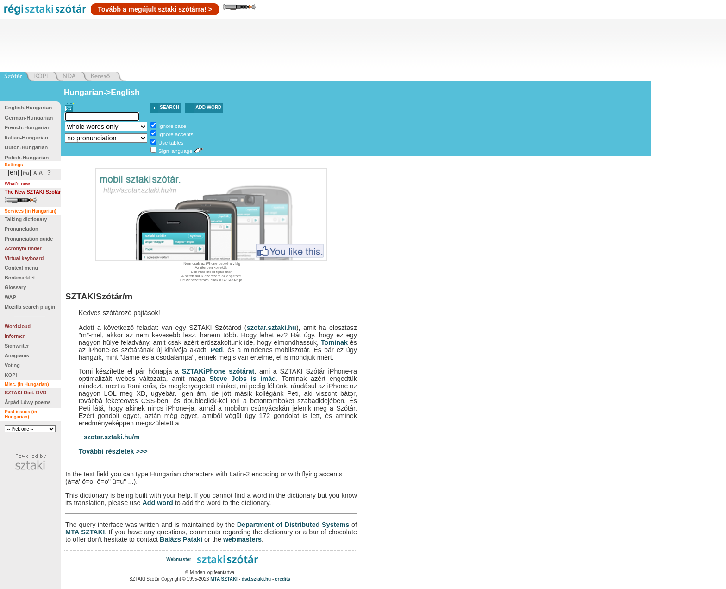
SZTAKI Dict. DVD (25, 392)
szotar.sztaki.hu (271, 327)
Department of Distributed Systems (293, 524)
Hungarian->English (102, 92)
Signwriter (17, 345)
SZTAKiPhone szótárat (218, 371)
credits (282, 579)
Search (169, 107)
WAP (10, 297)
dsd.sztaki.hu (256, 579)
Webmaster (178, 559)
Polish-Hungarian (27, 157)
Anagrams (17, 355)
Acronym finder (23, 248)
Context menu (21, 268)
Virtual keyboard (24, 258)
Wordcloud (18, 326)
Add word (208, 107)
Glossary (15, 287)
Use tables (170, 143)
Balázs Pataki (181, 539)
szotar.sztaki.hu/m (112, 437)
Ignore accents (176, 134)
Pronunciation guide (29, 238)
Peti (217, 350)
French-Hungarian (27, 127)
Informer (15, 336)
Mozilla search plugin (30, 307)
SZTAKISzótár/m (98, 296)
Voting (12, 365)
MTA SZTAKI (85, 532)
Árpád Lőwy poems (28, 402)
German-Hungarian (29, 117)
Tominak (334, 342)
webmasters (242, 539)
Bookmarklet (20, 277)
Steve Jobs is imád (242, 378)
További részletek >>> (113, 451)
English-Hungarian (28, 107)
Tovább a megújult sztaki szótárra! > (155, 9)
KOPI (11, 375)
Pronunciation (21, 229)
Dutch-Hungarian (26, 147)
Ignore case (172, 126)
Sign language (175, 151)
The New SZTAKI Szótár (33, 192)
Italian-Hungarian (26, 137)
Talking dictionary (26, 219)
